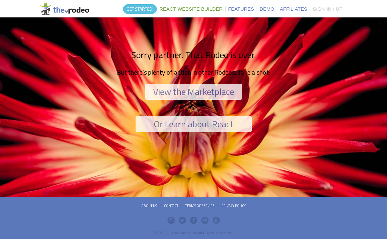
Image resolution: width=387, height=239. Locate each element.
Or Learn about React (194, 124)
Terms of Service (199, 205)
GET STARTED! (140, 8)
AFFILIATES (293, 9)
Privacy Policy (233, 205)
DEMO (267, 9)
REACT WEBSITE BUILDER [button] (191, 9)
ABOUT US (149, 205)
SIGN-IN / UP (327, 9)
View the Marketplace (193, 92)
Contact (171, 205)
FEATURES (241, 9)
